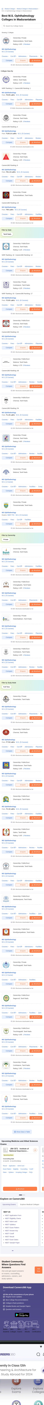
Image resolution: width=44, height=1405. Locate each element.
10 (33, 1250)
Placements (33, 56)
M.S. (8, 52)
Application (12, 1165)
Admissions (22, 56)
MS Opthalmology (8, 740)
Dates (4, 1172)
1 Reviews (26, 44)
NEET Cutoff (9, 1233)
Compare (7, 60)
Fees (12, 99)
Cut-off (13, 56)
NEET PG (11, 515)
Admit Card (20, 1165)
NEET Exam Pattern (12, 1227)
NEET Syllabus (10, 1224)
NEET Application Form (13, 1215)
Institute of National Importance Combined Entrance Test (19, 1151)
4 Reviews (26, 250)
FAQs (30, 1172)
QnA (39, 913)
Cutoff (31, 1169)
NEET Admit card (11, 1221)
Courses (5, 56)
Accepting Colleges (21, 1172)
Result (5, 1165)
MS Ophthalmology (9, 49)
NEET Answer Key (11, 1231)
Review (38, 138)
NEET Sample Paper (12, 1243)
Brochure (35, 60)
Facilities (39, 214)
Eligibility (15, 1169)
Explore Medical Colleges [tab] (29, 1204)
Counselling (23, 1169)
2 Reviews (26, 160)
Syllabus (11, 1172)
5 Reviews (26, 365)
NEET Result (9, 1237)
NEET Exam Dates (11, 1240)
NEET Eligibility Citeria (13, 1218)
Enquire (22, 60)
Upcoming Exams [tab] (9, 1204)
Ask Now (38, 1270)
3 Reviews (26, 121)
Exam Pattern (7, 1169)
